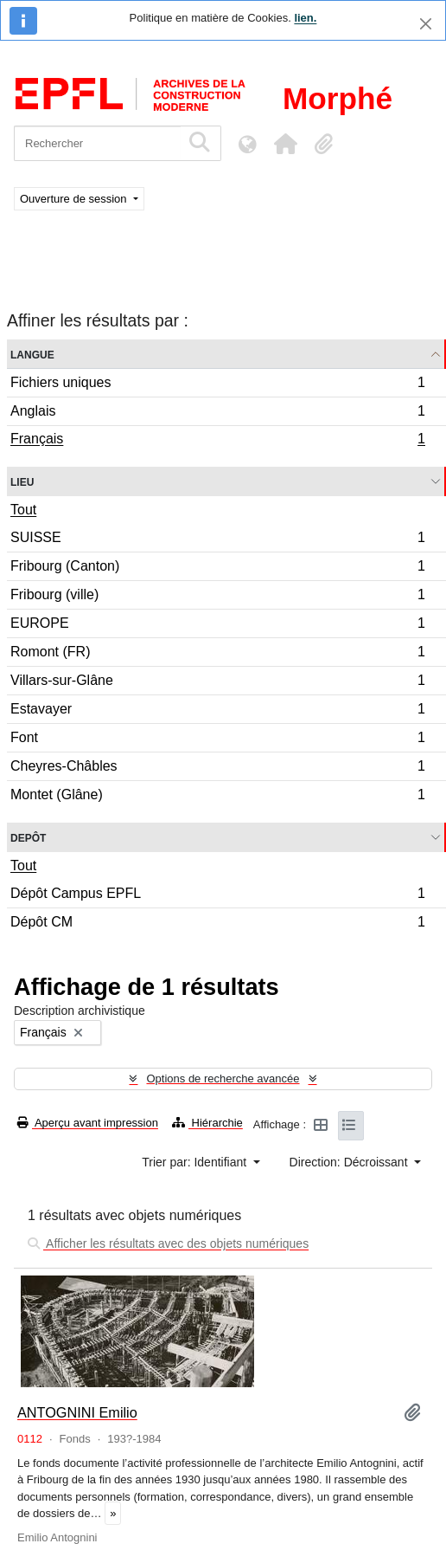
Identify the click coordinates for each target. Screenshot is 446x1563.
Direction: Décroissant (350, 1162)
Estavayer (217, 711)
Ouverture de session (75, 198)
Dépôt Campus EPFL (217, 895)
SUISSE (217, 539)
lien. (305, 17)
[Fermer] (425, 24)
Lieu (22, 481)
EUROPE (217, 625)
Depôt (28, 837)
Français (217, 441)
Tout (23, 509)
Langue (32, 354)
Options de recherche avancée (222, 1078)
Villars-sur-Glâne (217, 682)
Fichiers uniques (217, 384)
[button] (285, 143)
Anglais (217, 413)
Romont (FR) (217, 654)
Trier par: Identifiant (196, 1162)
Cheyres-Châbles (217, 768)
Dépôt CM (217, 924)
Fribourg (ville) (217, 597)
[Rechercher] (97, 143)
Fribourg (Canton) (217, 568)
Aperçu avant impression (87, 1122)
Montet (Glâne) (217, 797)
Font (217, 739)
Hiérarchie (207, 1122)
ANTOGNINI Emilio (77, 1412)
